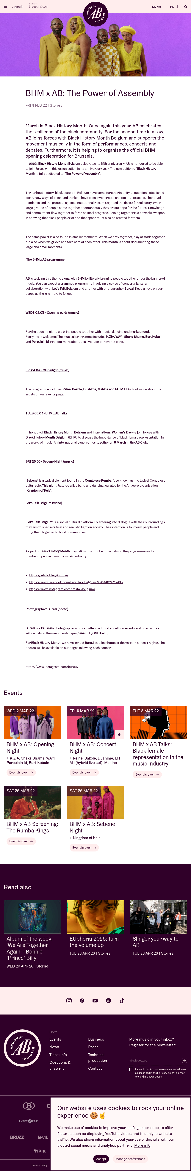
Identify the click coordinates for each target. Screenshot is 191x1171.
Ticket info (58, 1054)
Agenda (17, 6)
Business (96, 1039)
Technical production (97, 1057)
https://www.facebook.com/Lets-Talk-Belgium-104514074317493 (76, 582)
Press (93, 1046)
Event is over (21, 772)
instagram (69, 1000)
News (54, 1046)
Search (185, 6)
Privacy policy (39, 1165)
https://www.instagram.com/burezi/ (52, 667)
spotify (108, 1000)
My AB (156, 6)
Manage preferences (130, 1159)
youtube (95, 1000)
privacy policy (166, 1073)
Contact (95, 1068)
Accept (101, 1159)
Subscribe (184, 1060)
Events (55, 1039)
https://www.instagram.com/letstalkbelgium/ (62, 589)
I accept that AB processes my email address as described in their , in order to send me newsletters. (160, 1073)
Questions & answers (60, 1065)
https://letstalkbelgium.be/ (48, 575)
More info (142, 1145)
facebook (82, 1000)
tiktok (122, 1000)
